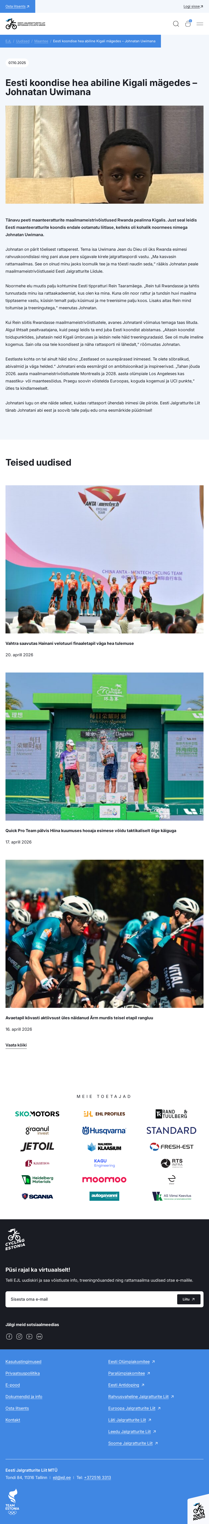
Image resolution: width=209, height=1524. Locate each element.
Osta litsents (17, 1408)
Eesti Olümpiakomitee (129, 1361)
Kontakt (12, 1419)
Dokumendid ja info (23, 1396)
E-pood (12, 1385)
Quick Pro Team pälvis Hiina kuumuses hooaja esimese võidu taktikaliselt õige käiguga (90, 830)
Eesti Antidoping (123, 1385)
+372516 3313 (97, 1477)
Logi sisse (192, 6)
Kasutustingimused (23, 1361)
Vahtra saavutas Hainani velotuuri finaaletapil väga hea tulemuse (69, 643)
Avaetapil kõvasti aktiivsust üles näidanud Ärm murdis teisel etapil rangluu (79, 1017)
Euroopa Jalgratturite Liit (131, 1408)
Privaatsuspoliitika (22, 1373)
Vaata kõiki (16, 1045)
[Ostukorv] (188, 23)
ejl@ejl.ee (62, 1477)
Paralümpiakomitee (126, 1373)
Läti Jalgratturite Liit (127, 1419)
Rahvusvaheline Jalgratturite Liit (138, 1396)
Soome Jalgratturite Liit (130, 1443)
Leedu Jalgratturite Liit (129, 1431)
